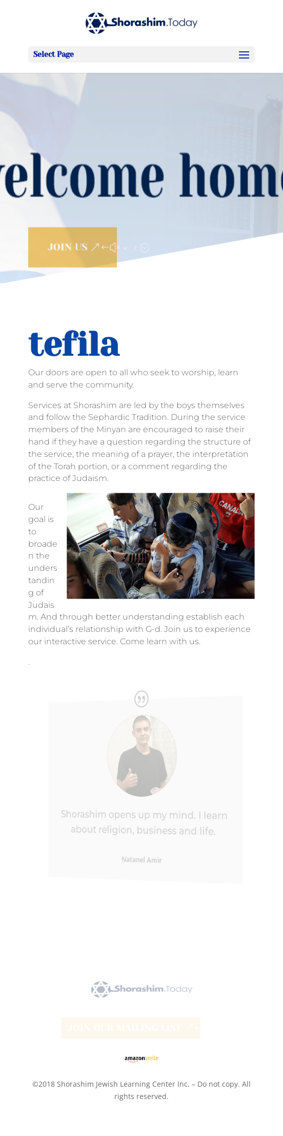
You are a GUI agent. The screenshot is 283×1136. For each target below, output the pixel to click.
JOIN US (67, 245)
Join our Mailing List (124, 1028)
